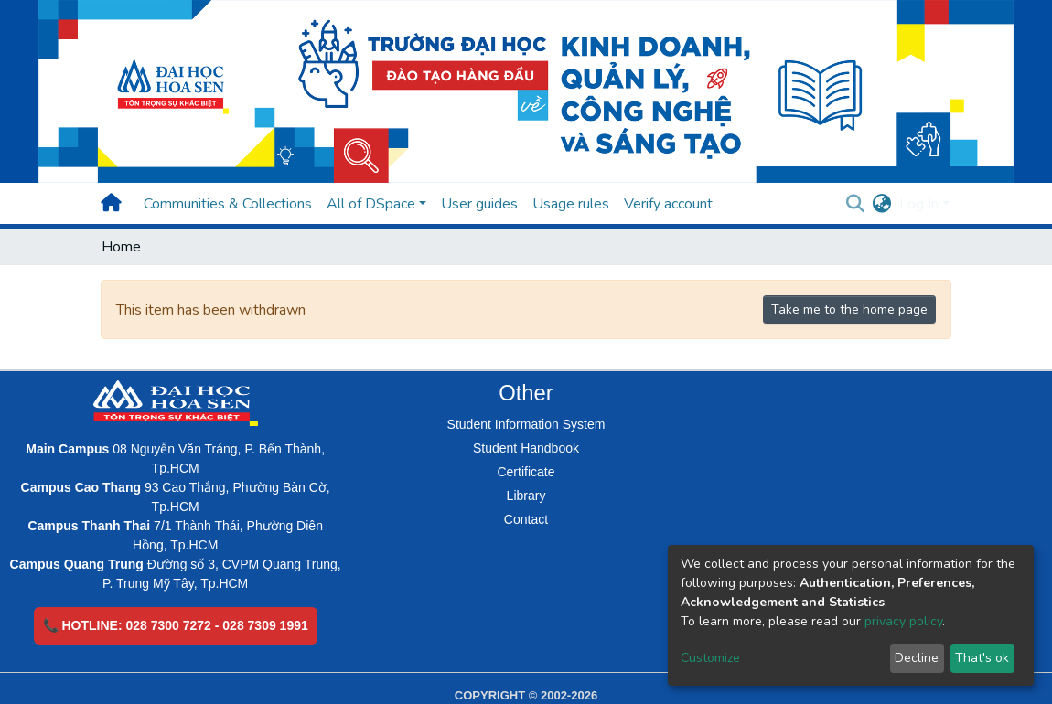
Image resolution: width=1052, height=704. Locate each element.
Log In (919, 204)
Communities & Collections (228, 204)
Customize (710, 658)
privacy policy (903, 621)
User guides (479, 204)
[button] (882, 204)
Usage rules (570, 204)
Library (526, 495)
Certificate (525, 471)
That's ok (982, 658)
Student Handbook (526, 448)
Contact (526, 519)
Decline (917, 658)
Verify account (668, 204)
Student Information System (526, 424)
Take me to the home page (849, 309)
